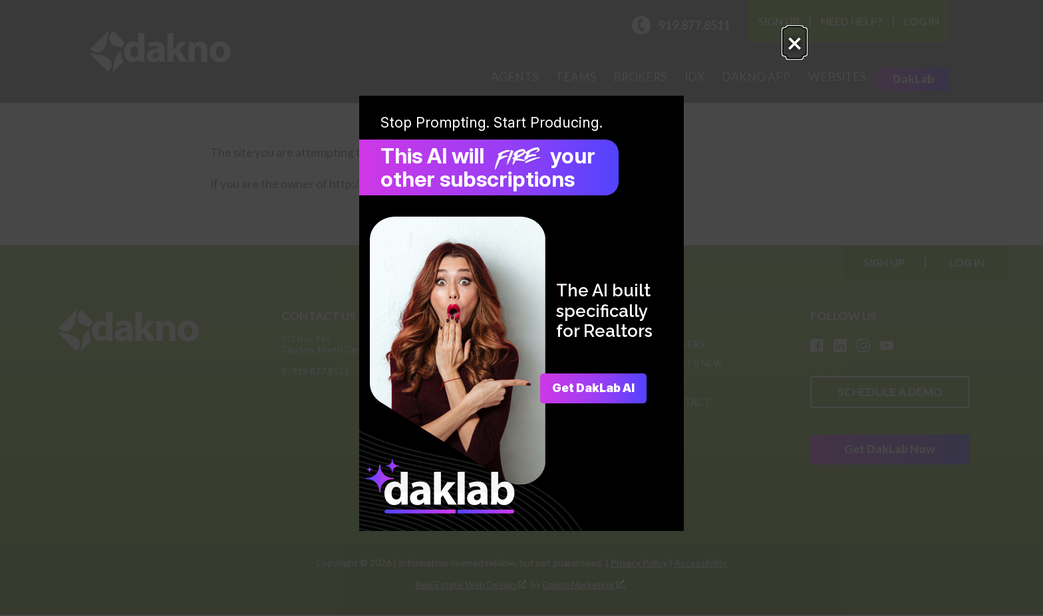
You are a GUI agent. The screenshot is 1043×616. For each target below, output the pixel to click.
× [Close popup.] (722, 50)
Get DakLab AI (588, 388)
